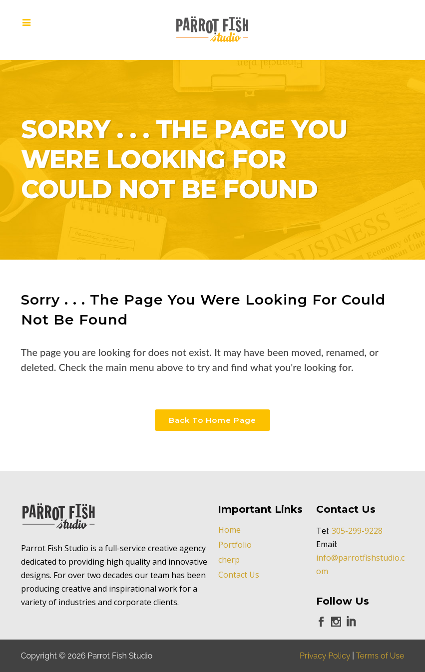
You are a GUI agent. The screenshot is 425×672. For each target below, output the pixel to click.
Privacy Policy (325, 656)
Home (229, 529)
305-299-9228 (357, 530)
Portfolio (235, 544)
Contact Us (238, 574)
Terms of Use (380, 656)
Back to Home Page (212, 420)
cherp (229, 559)
